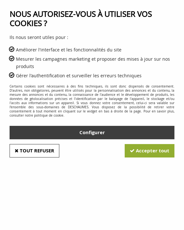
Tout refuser (34, 150)
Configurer (92, 132)
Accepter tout (149, 150)
